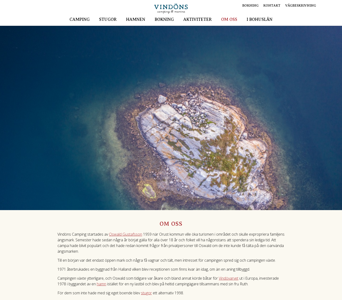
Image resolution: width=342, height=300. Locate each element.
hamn (101, 284)
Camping (80, 19)
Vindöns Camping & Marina (171, 9)
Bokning (164, 19)
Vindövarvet (228, 278)
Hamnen (135, 19)
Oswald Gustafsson (125, 234)
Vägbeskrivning (300, 5)
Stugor (108, 19)
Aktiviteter (197, 19)
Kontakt (272, 5)
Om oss (229, 19)
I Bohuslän (259, 19)
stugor (146, 293)
